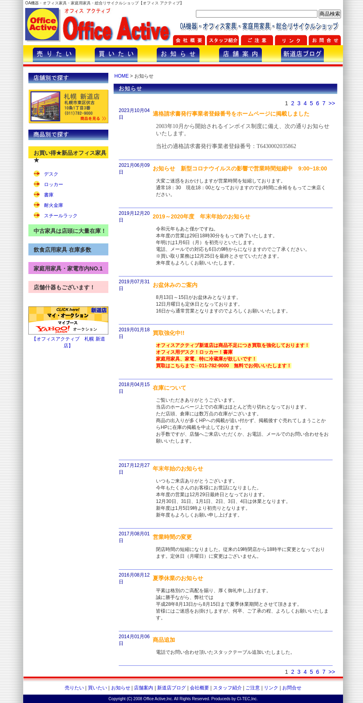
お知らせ (120, 688)
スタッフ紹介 (227, 688)
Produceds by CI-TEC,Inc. (234, 699)
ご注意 (252, 688)
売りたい (74, 688)
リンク (271, 688)
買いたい (97, 688)
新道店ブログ (171, 688)
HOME (121, 76)
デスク (51, 174)
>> (332, 103)
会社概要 (199, 688)
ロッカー (53, 184)
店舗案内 (143, 688)
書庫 (49, 195)
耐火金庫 (53, 205)
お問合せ (291, 688)
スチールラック (61, 215)
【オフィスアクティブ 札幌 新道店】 (68, 339)
